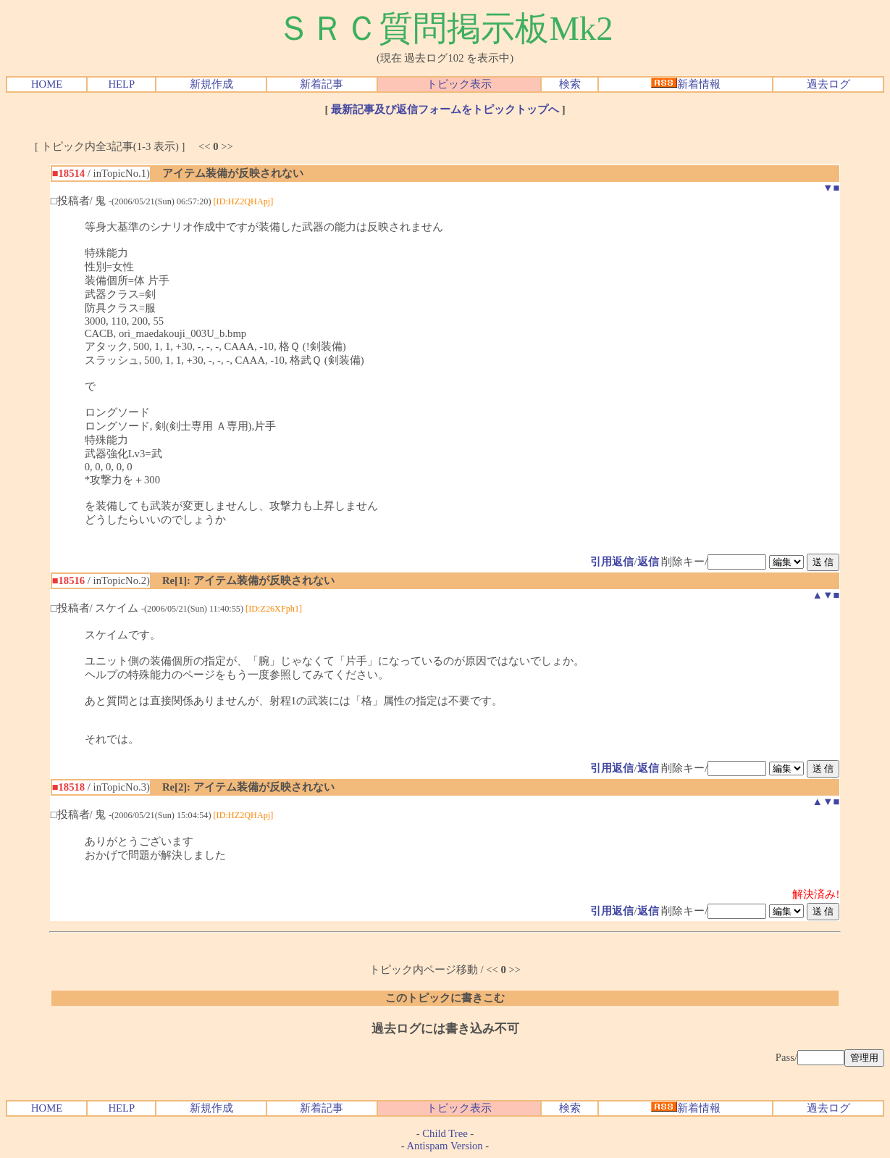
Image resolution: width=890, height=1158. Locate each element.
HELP (121, 84)
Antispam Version (445, 1145)
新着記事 (321, 84)
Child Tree (444, 1133)
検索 (570, 84)
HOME (46, 84)
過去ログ (828, 84)
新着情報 (686, 84)
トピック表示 (459, 84)
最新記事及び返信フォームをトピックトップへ (445, 109)
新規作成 (211, 84)
